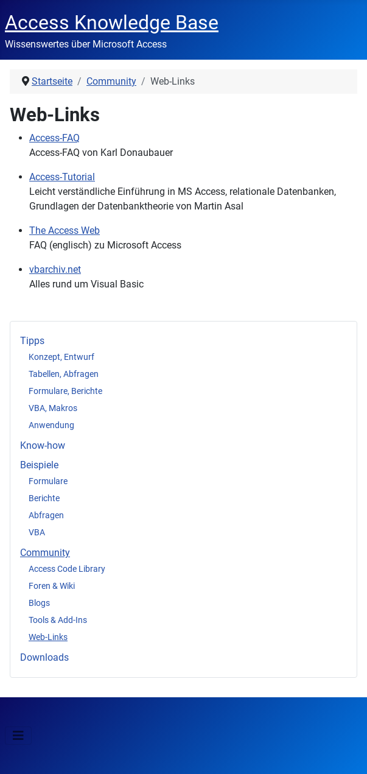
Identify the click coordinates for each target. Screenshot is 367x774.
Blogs (39, 603)
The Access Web (64, 230)
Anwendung (51, 425)
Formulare (48, 481)
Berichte (44, 498)
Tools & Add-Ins (58, 620)
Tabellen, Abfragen (64, 374)
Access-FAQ (54, 138)
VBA (37, 532)
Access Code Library (67, 569)
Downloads (44, 657)
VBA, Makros (53, 408)
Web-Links (48, 637)
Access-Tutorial (62, 177)
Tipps (32, 341)
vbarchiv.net (55, 269)
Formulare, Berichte (65, 391)
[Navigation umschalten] (18, 736)
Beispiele (39, 465)
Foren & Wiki (52, 586)
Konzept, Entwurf (61, 357)
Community (45, 552)
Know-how (42, 445)
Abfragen (46, 515)
